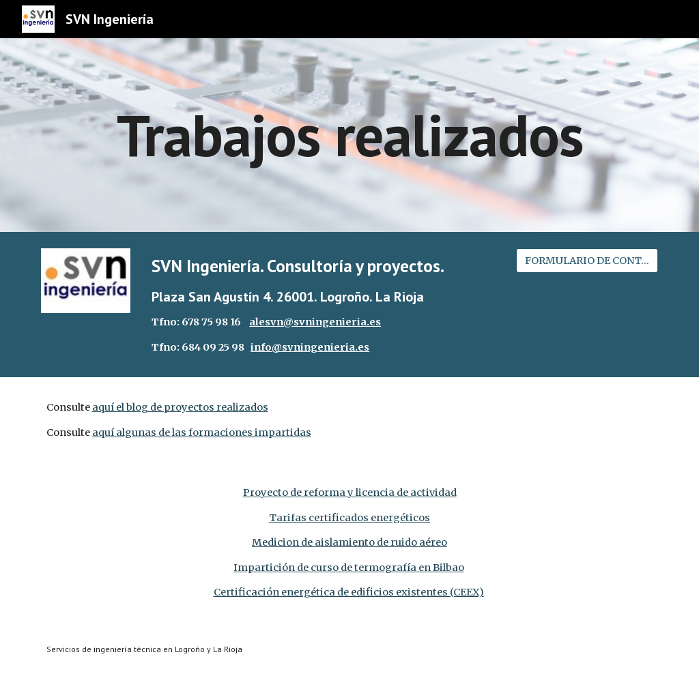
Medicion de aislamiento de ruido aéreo (349, 542)
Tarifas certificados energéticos (349, 518)
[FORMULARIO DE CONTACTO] (587, 260)
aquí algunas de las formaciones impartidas (201, 432)
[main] (350, 134)
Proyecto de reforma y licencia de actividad (350, 492)
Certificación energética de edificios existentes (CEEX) (349, 592)
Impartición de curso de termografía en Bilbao (348, 567)
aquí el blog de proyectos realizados (180, 407)
